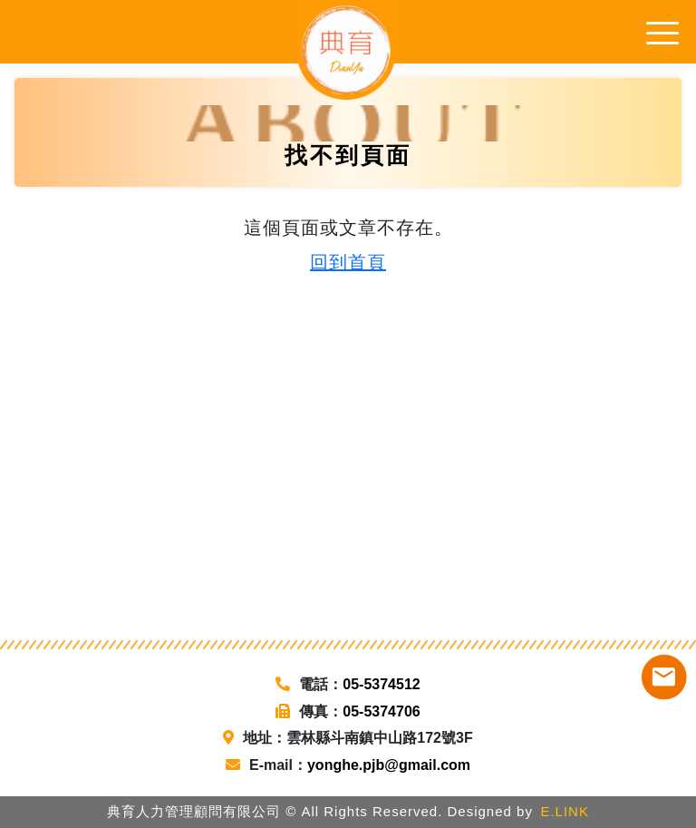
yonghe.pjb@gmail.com (388, 765)
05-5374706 (381, 711)
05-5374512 (381, 684)
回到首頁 (348, 262)
